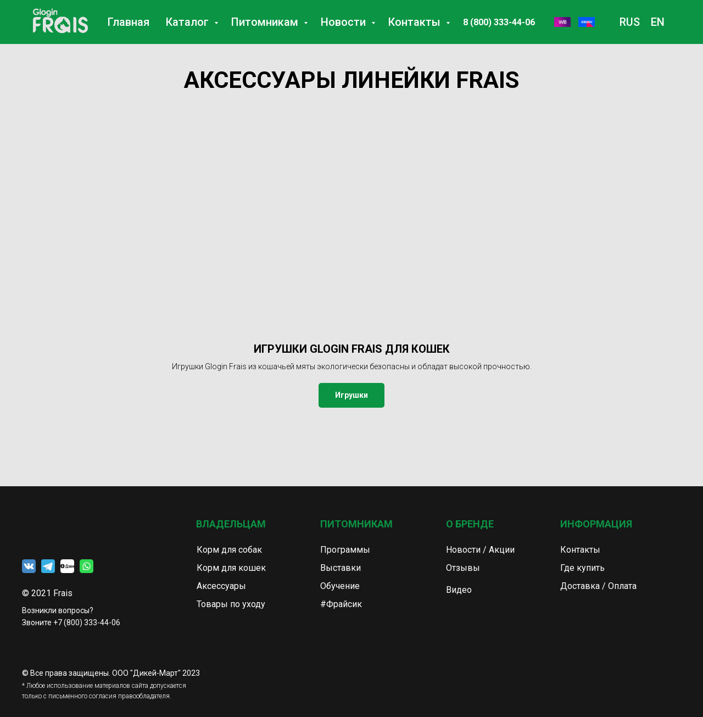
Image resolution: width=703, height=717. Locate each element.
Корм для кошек (231, 568)
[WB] (562, 22)
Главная (128, 22)
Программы (345, 549)
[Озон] (586, 22)
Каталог (188, 22)
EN (658, 22)
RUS (630, 22)
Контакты (415, 22)
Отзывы (463, 568)
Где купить (582, 568)
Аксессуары (221, 586)
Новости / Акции (480, 549)
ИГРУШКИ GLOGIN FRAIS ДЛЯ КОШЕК (352, 348)
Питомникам (266, 22)
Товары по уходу (231, 604)
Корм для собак (229, 549)
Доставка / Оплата (598, 586)
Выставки (340, 568)
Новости (345, 22)
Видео (459, 590)
